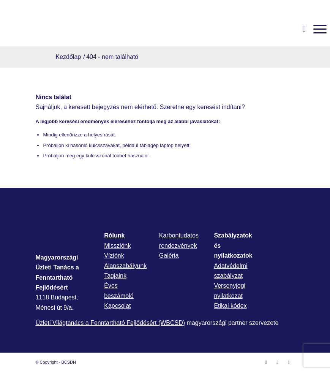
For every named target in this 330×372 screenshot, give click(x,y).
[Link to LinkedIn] (277, 362)
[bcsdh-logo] (60, 29)
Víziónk (114, 255)
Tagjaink (115, 275)
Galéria (169, 255)
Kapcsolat (117, 305)
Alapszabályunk (125, 266)
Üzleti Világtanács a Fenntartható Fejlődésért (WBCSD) (110, 323)
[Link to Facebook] (266, 362)
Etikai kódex (230, 305)
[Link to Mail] (289, 362)
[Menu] (316, 29)
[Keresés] (300, 29)
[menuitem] (300, 29)
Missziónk (117, 245)
